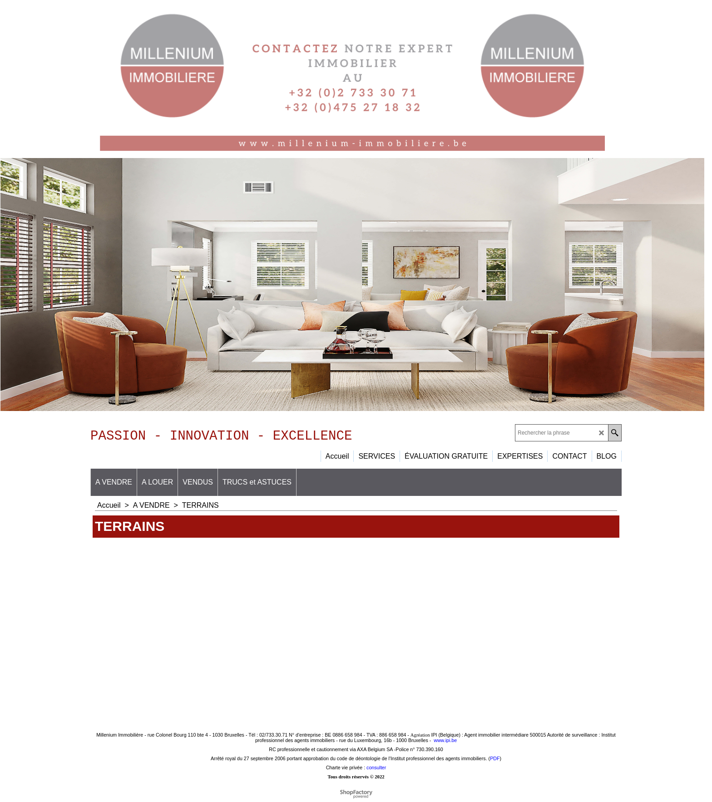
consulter (376, 770)
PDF (494, 761)
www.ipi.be (445, 743)
